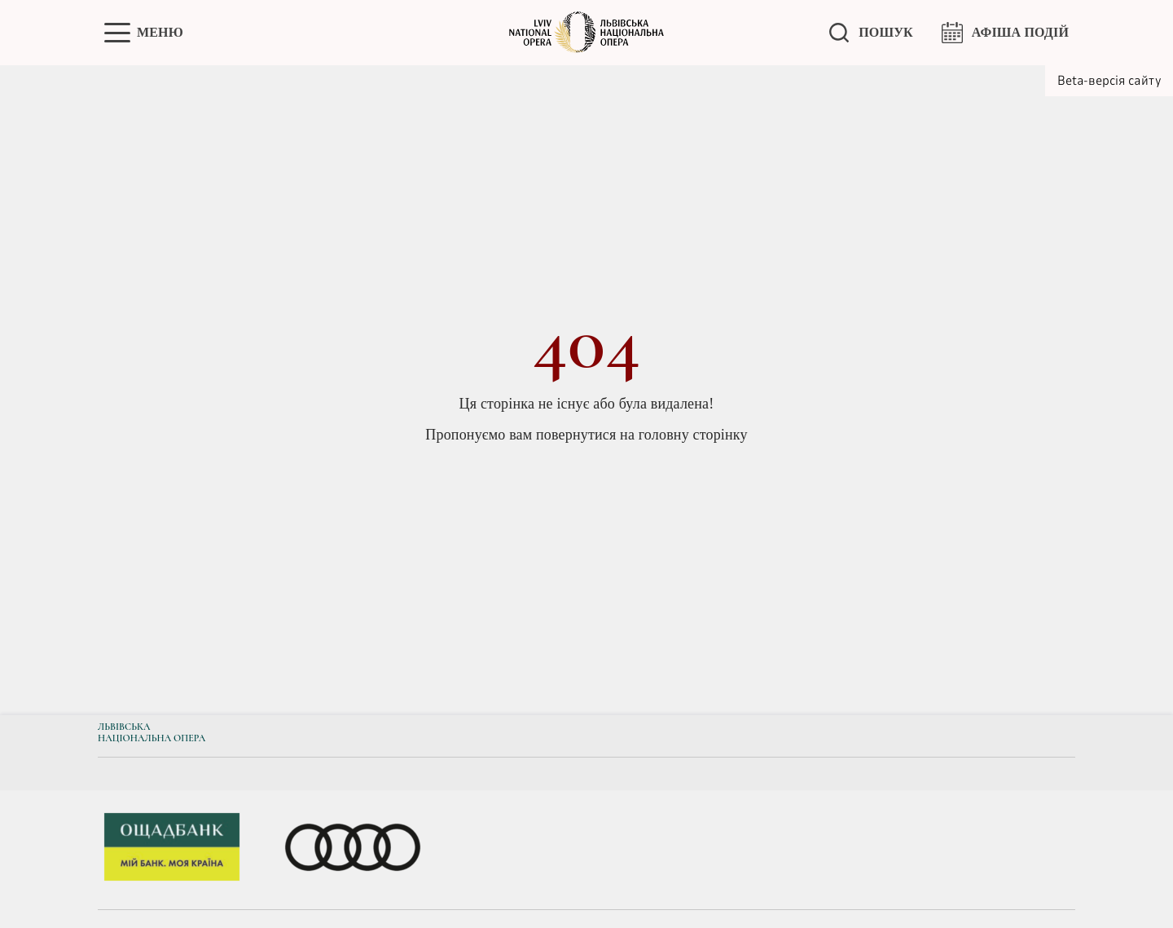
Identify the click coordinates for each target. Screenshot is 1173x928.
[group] (172, 849)
